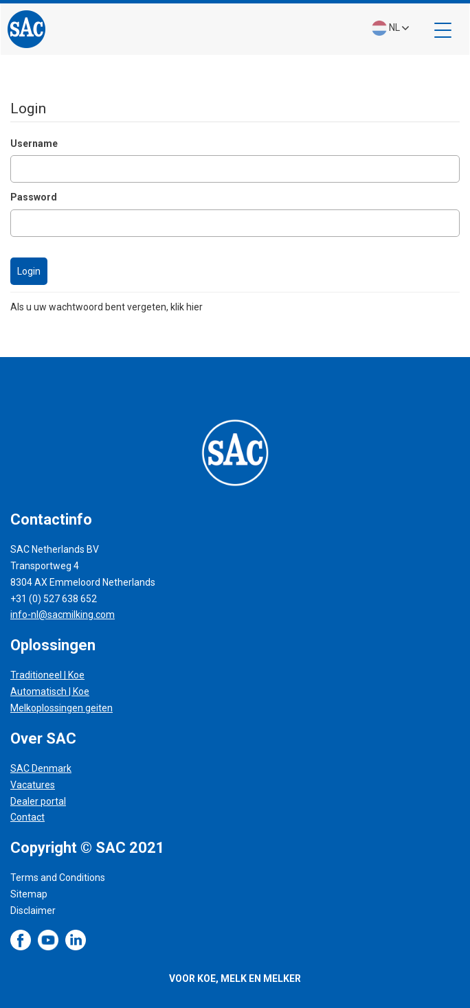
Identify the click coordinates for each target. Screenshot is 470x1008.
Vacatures (32, 784)
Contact (27, 817)
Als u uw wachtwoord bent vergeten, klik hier (106, 306)
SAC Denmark (40, 768)
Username (34, 143)
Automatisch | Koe (49, 691)
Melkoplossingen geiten (61, 707)
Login (29, 271)
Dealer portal (38, 801)
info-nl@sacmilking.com (62, 614)
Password (33, 197)
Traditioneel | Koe (47, 674)
